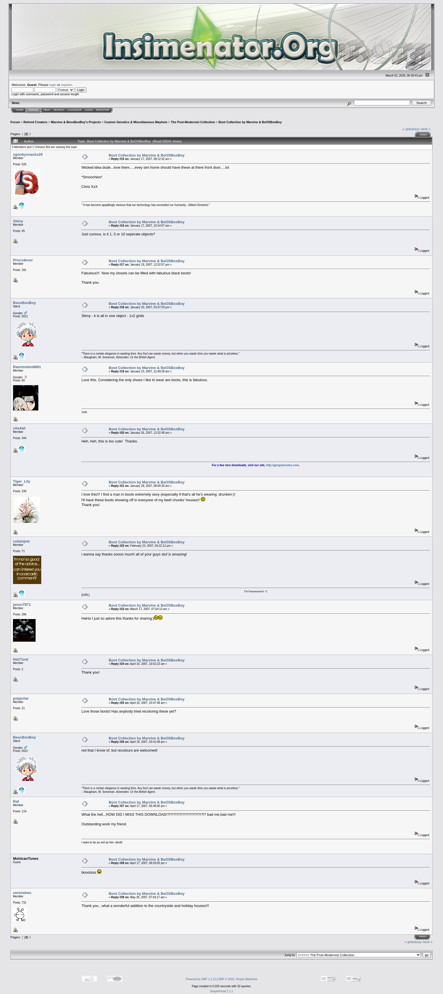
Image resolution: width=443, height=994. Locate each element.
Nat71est (20, 659)
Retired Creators (35, 122)
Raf (16, 801)
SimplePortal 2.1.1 (221, 991)
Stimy (18, 221)
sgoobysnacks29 (28, 154)
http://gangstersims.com (282, 465)
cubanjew (21, 541)
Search (59, 109)
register (66, 84)
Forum (33, 109)
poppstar (21, 698)
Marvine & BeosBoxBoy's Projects (76, 122)
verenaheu (22, 893)
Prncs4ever (23, 260)
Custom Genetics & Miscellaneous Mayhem (135, 122)
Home (19, 109)
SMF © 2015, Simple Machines (237, 979)
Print (423, 134)
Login (89, 109)
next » (426, 129)
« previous (411, 129)
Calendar (74, 109)
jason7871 (22, 604)
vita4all (19, 428)
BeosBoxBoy (24, 303)
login (53, 84)
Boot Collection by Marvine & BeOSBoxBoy (250, 122)
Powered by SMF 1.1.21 (201, 979)
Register (102, 109)
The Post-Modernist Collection (193, 122)
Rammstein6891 (27, 367)
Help (47, 109)
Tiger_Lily (21, 481)
